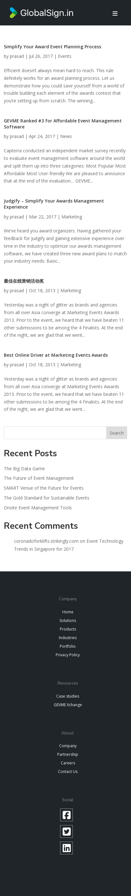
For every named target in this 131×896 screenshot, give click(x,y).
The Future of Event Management (39, 478)
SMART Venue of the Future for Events (44, 488)
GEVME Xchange (68, 704)
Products (68, 629)
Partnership (67, 754)
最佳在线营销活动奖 (24, 281)
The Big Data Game (24, 468)
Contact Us (68, 771)
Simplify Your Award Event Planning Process (52, 47)
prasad (17, 56)
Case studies (67, 696)
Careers (68, 763)
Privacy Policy (68, 655)
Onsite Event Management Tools (38, 508)
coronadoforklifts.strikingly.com (46, 541)
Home (67, 612)
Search (117, 433)
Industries (68, 637)
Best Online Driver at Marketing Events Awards (56, 355)
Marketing (71, 217)
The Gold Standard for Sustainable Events (46, 498)
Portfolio (68, 646)
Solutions (67, 620)
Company (68, 745)
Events (65, 56)
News (66, 136)
